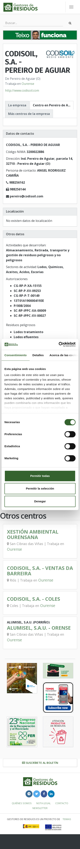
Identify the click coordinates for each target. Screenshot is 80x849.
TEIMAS (67, 819)
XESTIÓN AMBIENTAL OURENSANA (32, 534)
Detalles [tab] (38, 355)
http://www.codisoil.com (22, 90)
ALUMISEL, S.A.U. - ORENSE (39, 627)
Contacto (61, 803)
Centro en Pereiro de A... (51, 105)
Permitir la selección (40, 488)
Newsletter (40, 808)
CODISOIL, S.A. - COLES (33, 599)
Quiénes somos (22, 803)
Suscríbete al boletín (40, 763)
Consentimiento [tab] (15, 355)
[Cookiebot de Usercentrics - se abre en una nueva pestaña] (59, 344)
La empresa (17, 105)
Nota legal (43, 803)
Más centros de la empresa (29, 114)
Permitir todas (40, 475)
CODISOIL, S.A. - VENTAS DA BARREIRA (40, 571)
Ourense (28, 84)
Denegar (40, 501)
